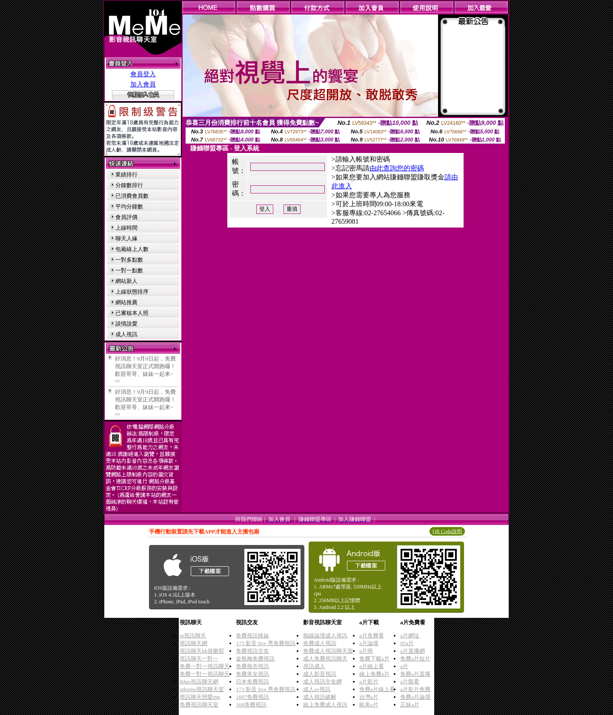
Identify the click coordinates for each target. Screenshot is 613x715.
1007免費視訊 (252, 697)
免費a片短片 (415, 658)
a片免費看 (371, 635)
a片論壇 (368, 643)
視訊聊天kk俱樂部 (202, 651)
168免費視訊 (251, 704)
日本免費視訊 (252, 681)
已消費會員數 (132, 196)
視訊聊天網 (193, 643)
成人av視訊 (316, 689)
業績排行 (126, 174)
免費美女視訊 (252, 674)
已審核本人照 (132, 313)
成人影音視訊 (319, 674)
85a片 (407, 643)
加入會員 (143, 84)
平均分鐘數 (129, 206)
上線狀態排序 (132, 291)
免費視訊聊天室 (199, 704)
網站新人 (126, 281)
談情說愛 (126, 323)
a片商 (366, 651)
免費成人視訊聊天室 (328, 651)
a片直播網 (412, 651)
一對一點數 (129, 270)
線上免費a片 (374, 674)
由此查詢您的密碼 (397, 168)
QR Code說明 (447, 531)
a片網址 (409, 635)
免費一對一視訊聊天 (204, 666)
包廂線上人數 (132, 249)
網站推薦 (126, 302)
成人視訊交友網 (322, 681)
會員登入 (143, 74)
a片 (404, 666)
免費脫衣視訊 (252, 666)
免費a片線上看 (377, 689)
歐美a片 (368, 704)
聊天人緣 (126, 238)
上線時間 (126, 228)
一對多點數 (129, 260)
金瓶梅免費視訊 (255, 658)
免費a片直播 (415, 674)
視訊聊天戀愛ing (200, 697)
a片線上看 (371, 666)
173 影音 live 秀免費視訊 (265, 643)
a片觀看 (409, 681)
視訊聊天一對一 (199, 658)
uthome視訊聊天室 (202, 689)
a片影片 (368, 681)
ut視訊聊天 (193, 635)
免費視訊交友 (252, 651)
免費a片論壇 (415, 697)
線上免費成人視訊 (325, 704)
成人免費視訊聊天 (325, 658)
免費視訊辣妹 (252, 635)
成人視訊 (126, 334)
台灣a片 (368, 697)
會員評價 (126, 217)
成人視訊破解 (319, 697)
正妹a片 (409, 704)
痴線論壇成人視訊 (325, 635)
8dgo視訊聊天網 (199, 681)
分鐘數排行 (129, 185)
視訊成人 (314, 666)
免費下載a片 (374, 658)
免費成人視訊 (319, 643)
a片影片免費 (415, 689)
